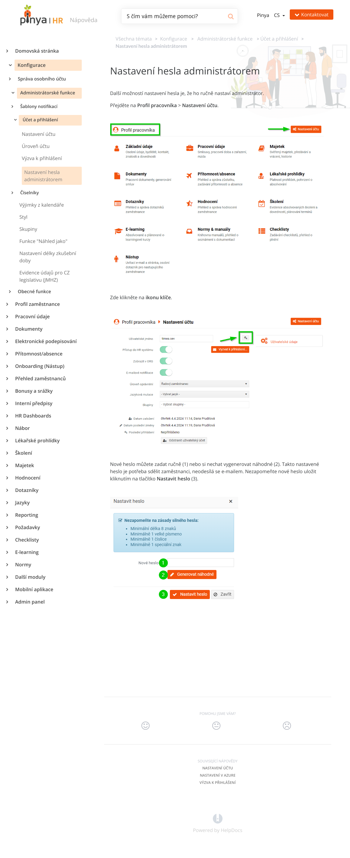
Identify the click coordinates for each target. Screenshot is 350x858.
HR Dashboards (33, 415)
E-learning (27, 552)
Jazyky (22, 502)
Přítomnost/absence (38, 353)
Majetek (24, 465)
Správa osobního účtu (41, 79)
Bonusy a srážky (34, 391)
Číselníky (29, 193)
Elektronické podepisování (46, 341)
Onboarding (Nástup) (39, 366)
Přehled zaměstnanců (40, 378)
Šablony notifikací (38, 107)
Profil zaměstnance (37, 304)
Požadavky (27, 527)
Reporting (26, 515)
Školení (23, 453)
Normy (23, 564)
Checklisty (27, 539)
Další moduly (30, 577)
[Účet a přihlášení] (279, 38)
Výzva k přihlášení (218, 782)
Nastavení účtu (217, 768)
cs (277, 15)
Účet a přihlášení (39, 120)
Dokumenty (28, 329)
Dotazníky (26, 490)
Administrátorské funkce (47, 93)
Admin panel (30, 601)
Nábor (22, 428)
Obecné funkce (34, 292)
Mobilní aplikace (34, 589)
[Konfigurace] (172, 38)
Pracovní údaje (32, 316)
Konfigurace (31, 65)
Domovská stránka (37, 50)
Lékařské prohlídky (37, 440)
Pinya (263, 15)
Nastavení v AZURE (218, 775)
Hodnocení (27, 477)
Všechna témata (134, 38)
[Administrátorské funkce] (224, 38)
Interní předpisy (33, 403)
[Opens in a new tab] (218, 818)
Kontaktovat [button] (312, 14)
